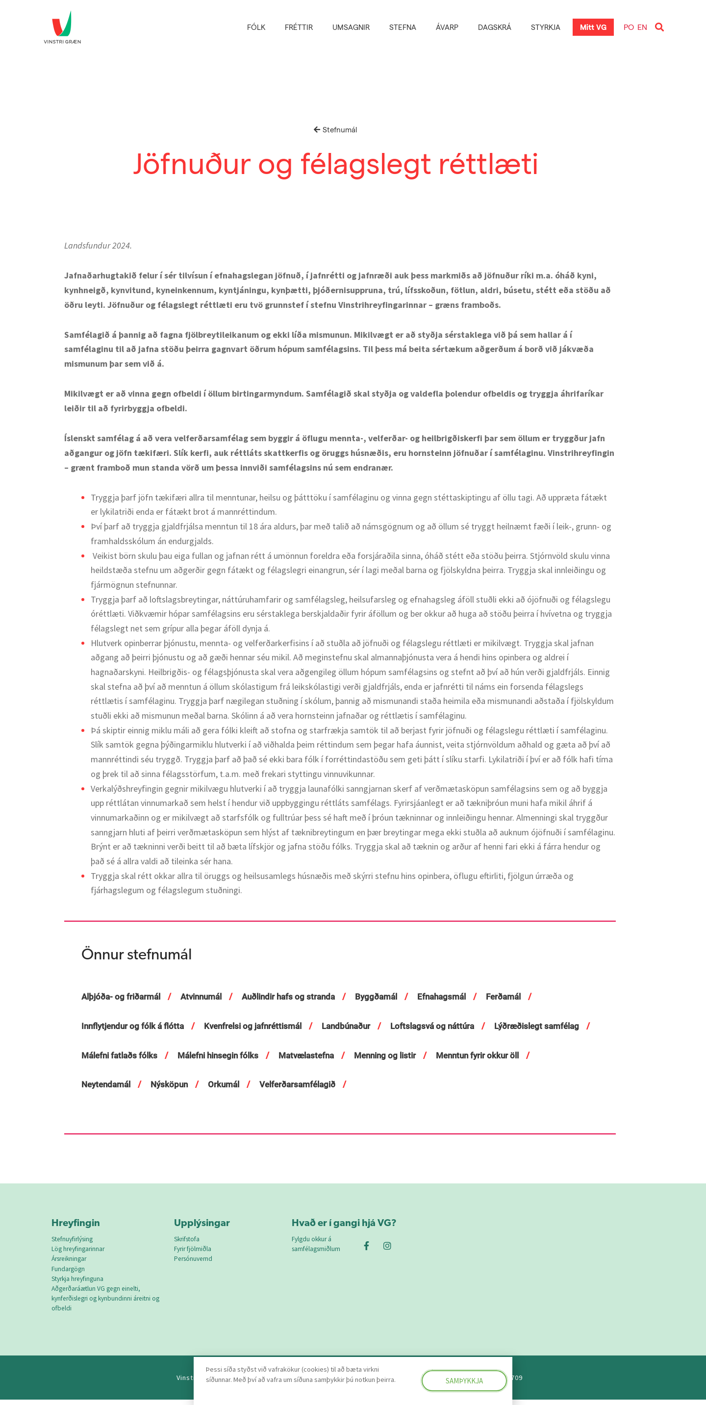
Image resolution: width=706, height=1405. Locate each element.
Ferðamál (525, 996)
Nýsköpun (283, 1084)
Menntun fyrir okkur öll (125, 1084)
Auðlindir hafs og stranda (300, 996)
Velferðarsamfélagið (416, 1084)
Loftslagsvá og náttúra (450, 1026)
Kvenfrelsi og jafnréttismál (262, 1026)
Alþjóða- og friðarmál (123, 996)
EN (642, 26)
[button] (659, 27)
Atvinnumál (207, 996)
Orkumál (339, 1084)
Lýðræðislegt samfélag (126, 1055)
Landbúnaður (360, 1026)
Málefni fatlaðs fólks (232, 1055)
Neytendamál (216, 1084)
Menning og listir (513, 1055)
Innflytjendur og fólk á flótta (135, 1026)
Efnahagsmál (460, 996)
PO (629, 26)
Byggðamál (391, 996)
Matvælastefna (430, 1055)
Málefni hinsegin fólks (336, 1055)
